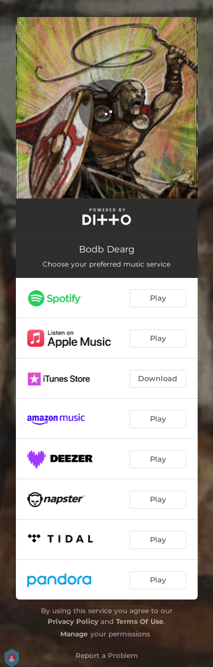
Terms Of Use (140, 621)
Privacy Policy (73, 621)
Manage (74, 634)
